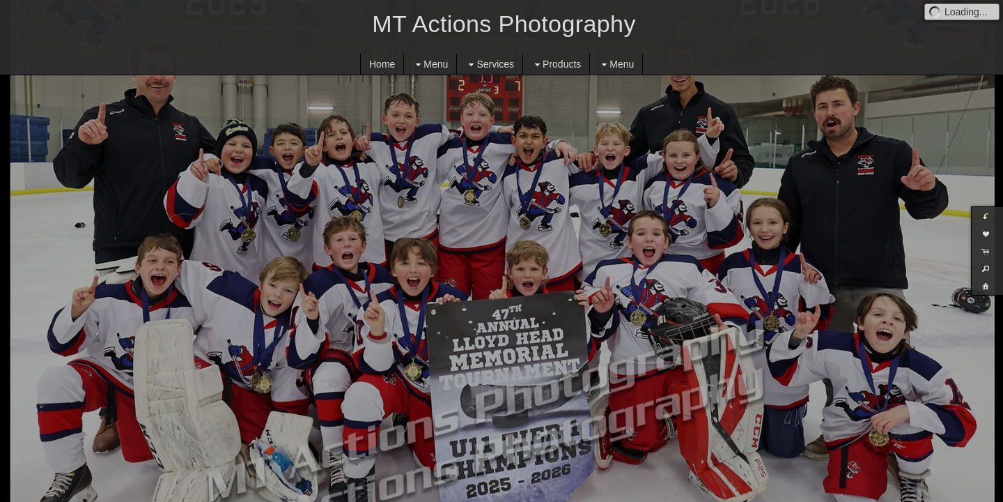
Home (382, 64)
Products (556, 64)
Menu (430, 64)
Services (489, 64)
